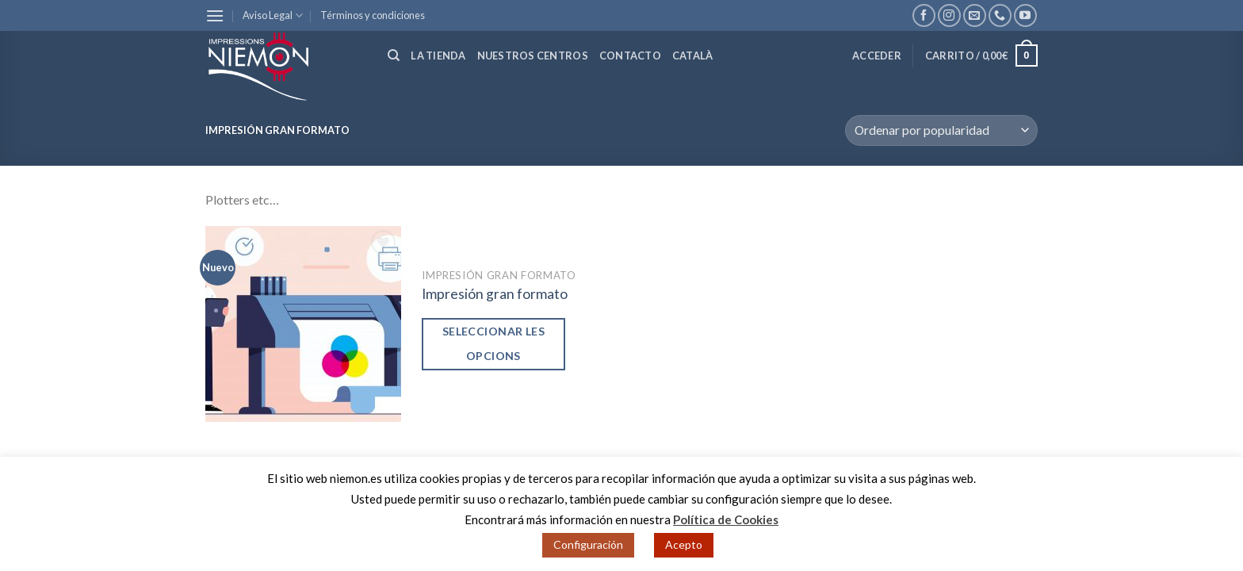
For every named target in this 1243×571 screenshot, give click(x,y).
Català (692, 55)
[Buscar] (394, 55)
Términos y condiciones (372, 15)
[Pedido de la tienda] (941, 130)
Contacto (630, 55)
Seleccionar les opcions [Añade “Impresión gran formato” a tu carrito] (493, 343)
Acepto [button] (683, 544)
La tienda (438, 55)
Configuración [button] (588, 544)
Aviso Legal (273, 15)
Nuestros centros (532, 55)
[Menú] (214, 15)
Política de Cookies (725, 519)
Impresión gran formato (495, 294)
